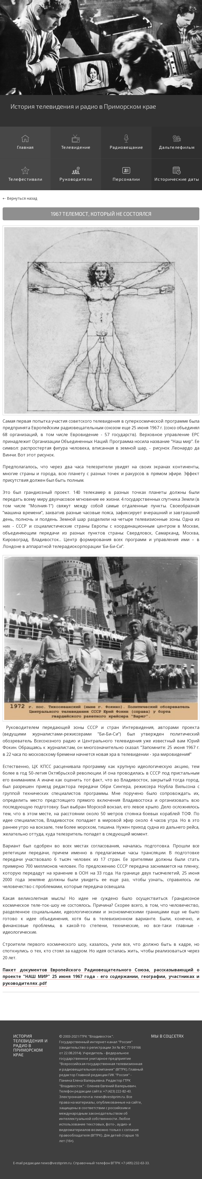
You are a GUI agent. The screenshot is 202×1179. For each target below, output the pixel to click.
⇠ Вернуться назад (20, 198)
